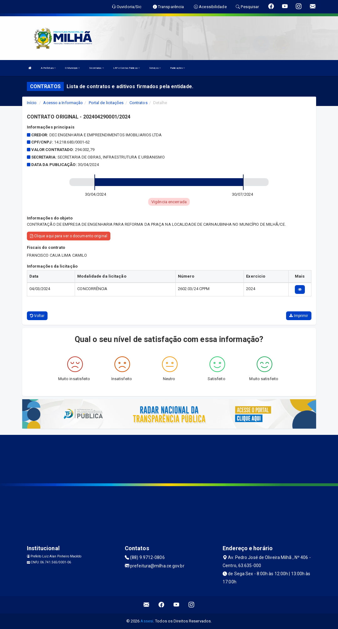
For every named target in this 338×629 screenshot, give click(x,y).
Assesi (146, 621)
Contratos (138, 102)
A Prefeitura (48, 68)
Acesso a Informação (63, 102)
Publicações (177, 68)
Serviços (155, 68)
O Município (72, 68)
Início (32, 102)
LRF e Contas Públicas (126, 68)
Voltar (37, 316)
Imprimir (298, 316)
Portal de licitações (106, 102)
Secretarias (96, 68)
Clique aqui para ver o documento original (68, 236)
